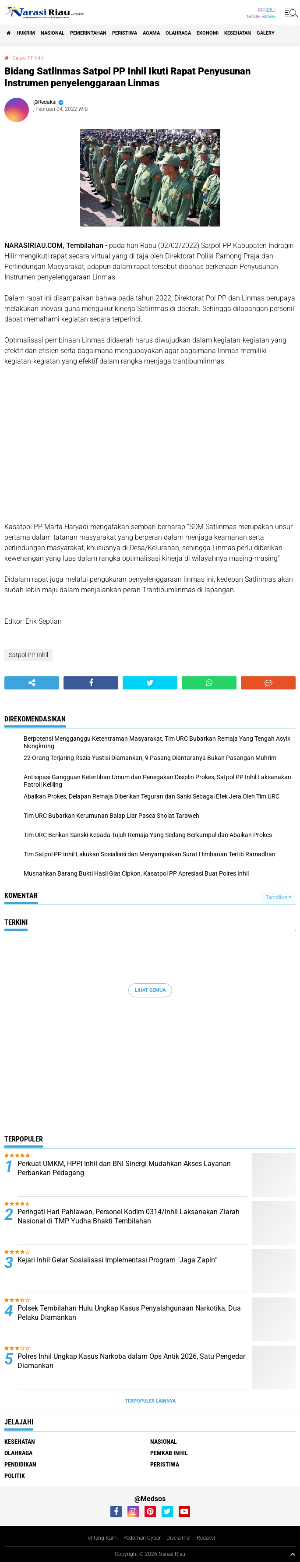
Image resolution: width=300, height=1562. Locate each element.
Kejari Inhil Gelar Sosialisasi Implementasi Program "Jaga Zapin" (117, 1260)
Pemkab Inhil (169, 1452)
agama (151, 33)
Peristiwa (124, 33)
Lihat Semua (150, 990)
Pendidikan (20, 1464)
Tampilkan (278, 897)
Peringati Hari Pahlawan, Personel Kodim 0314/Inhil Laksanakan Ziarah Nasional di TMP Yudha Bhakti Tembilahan (129, 1216)
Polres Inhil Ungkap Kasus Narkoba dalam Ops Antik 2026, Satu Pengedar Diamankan (131, 1361)
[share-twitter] (150, 682)
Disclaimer (178, 1538)
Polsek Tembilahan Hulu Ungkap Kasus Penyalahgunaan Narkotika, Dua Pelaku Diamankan (129, 1313)
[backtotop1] (292, 1554)
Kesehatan (237, 33)
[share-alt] (31, 682)
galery (266, 33)
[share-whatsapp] (209, 682)
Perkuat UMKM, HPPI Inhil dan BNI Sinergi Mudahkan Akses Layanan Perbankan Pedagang (124, 1168)
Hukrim (26, 33)
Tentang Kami (101, 1538)
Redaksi (206, 1538)
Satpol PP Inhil (28, 58)
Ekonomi (208, 33)
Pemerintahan (88, 33)
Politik (14, 1475)
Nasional (52, 33)
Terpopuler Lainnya (150, 1401)
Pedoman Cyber (142, 1538)
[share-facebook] (91, 682)
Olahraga (178, 33)
